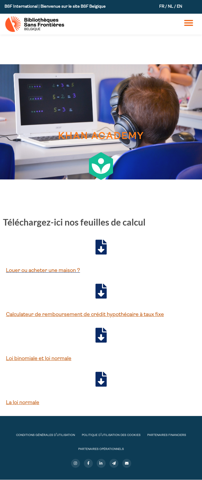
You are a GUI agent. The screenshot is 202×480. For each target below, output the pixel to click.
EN (179, 6)
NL (170, 6)
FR (161, 6)
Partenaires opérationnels (101, 449)
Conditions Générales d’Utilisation (45, 435)
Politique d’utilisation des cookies (111, 435)
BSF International (21, 6)
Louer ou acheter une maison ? (43, 270)
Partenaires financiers (166, 435)
